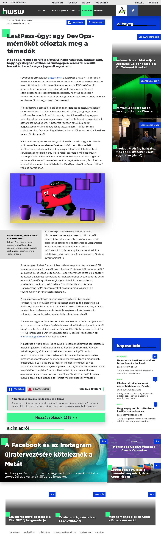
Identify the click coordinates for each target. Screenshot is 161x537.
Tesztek (72, 3)
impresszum (14, 532)
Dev (54, 11)
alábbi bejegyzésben (32, 336)
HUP (5, 3)
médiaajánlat (29, 532)
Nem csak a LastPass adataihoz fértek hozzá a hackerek (136, 362)
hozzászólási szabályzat (65, 532)
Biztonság (87, 11)
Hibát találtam (38, 389)
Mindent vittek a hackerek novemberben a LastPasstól (133, 385)
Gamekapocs (18, 3)
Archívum (57, 3)
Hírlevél (139, 3)
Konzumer (99, 11)
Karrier (153, 3)
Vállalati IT (44, 11)
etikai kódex (44, 532)
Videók (86, 3)
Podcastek (101, 3)
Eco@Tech (62, 11)
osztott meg (55, 77)
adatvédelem (86, 532)
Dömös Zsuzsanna (23, 20)
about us (99, 532)
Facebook (76, 22)
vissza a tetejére (90, 389)
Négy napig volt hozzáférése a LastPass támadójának (135, 410)
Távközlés (74, 11)
